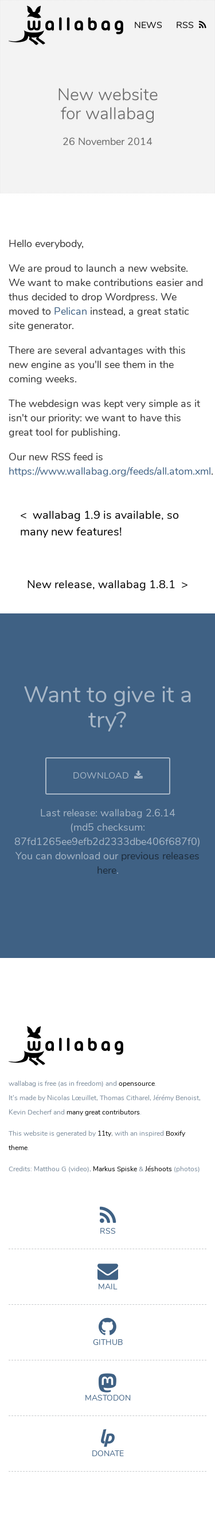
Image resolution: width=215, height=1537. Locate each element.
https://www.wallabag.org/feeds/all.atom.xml (110, 471)
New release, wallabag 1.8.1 (101, 584)
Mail (107, 1281)
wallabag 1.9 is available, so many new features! (99, 523)
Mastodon (108, 1392)
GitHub (108, 1337)
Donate (108, 1448)
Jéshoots (158, 1169)
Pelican (70, 311)
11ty (104, 1133)
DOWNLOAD (108, 775)
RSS (191, 25)
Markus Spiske (115, 1169)
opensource (137, 1083)
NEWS (148, 25)
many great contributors (103, 1112)
